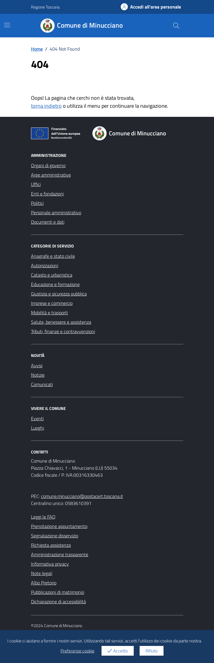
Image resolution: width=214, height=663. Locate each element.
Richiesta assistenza (51, 545)
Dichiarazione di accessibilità (58, 601)
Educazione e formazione (55, 284)
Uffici (36, 184)
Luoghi (37, 427)
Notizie (38, 374)
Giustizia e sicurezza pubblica (59, 293)
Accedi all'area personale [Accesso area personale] (151, 6)
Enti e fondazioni (47, 193)
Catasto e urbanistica (51, 274)
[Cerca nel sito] (176, 26)
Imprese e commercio (52, 303)
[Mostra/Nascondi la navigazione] (7, 25)
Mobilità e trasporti (49, 312)
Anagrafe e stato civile (53, 256)
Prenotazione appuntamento (59, 526)
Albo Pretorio (43, 582)
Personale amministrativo (56, 212)
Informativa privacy (50, 563)
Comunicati (42, 384)
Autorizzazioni (44, 265)
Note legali (41, 573)
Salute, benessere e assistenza (61, 321)
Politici (37, 203)
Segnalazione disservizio (54, 535)
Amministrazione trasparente (59, 554)
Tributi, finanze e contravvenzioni (63, 331)
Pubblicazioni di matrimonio (57, 592)
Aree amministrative (51, 174)
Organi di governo (48, 165)
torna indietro (46, 106)
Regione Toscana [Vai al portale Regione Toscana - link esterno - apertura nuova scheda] (45, 7)
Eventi (37, 418)
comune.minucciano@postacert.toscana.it (82, 496)
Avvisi (37, 365)
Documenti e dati (47, 221)
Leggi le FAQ (43, 516)
